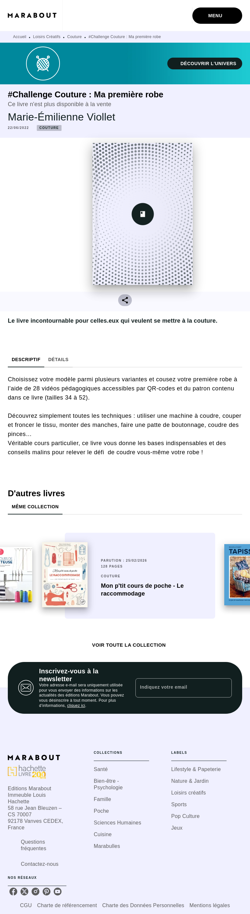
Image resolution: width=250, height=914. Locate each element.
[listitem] (13, 891)
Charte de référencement (67, 905)
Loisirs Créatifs (47, 37)
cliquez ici (76, 705)
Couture (74, 37)
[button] (204, 63)
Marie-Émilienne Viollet (61, 117)
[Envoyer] (224, 688)
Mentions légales (209, 905)
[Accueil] (35, 15)
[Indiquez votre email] (175, 687)
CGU (26, 905)
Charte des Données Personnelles (143, 905)
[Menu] (217, 15)
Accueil (19, 37)
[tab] (26, 359)
